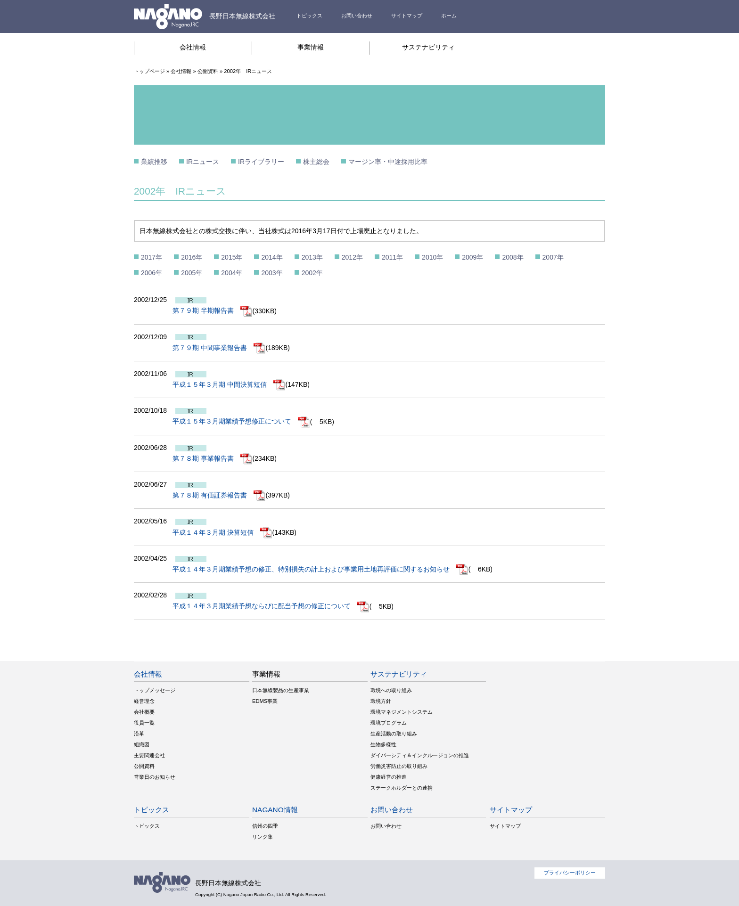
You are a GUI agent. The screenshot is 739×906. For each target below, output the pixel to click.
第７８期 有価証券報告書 (219, 495)
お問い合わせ (356, 15)
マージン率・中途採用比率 (387, 161)
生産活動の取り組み (393, 733)
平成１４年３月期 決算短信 (222, 532)
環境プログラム (388, 723)
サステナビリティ (428, 47)
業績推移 (154, 161)
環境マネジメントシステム (401, 712)
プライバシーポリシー (570, 872)
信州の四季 (265, 826)
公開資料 (207, 71)
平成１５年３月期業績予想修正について (241, 421)
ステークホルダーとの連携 (401, 788)
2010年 (432, 257)
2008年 (512, 257)
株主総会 (316, 161)
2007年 (553, 257)
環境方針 (380, 701)
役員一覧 (144, 723)
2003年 (271, 273)
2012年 (352, 257)
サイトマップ (406, 15)
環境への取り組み (391, 690)
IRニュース (202, 161)
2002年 (312, 273)
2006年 (151, 273)
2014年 (271, 257)
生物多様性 (383, 744)
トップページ (149, 71)
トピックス (309, 15)
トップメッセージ (154, 690)
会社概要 (144, 712)
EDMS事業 (265, 701)
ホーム (449, 15)
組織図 (141, 744)
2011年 (392, 257)
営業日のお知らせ (154, 777)
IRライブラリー (261, 161)
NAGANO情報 (275, 810)
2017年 (151, 257)
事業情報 (310, 47)
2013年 (312, 257)
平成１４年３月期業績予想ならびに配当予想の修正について (271, 606)
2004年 (231, 273)
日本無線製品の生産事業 (280, 690)
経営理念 (144, 701)
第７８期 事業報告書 (212, 458)
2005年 (191, 273)
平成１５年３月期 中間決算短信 (229, 384)
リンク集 (262, 837)
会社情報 (193, 47)
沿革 (139, 733)
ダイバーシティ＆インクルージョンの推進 (419, 755)
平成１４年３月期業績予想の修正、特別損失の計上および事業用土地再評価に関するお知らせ (320, 569)
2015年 (231, 257)
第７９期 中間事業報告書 (219, 347)
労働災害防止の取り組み (398, 766)
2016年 (191, 257)
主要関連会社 (149, 755)
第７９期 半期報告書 (212, 310)
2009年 (472, 257)
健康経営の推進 (388, 777)
